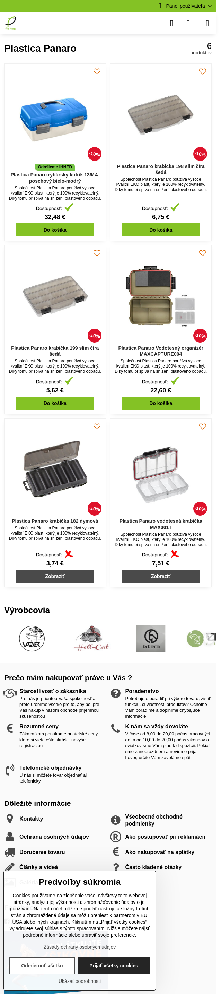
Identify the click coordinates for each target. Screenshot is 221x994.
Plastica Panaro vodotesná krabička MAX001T (161, 524)
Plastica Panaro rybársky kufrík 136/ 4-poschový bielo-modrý (55, 178)
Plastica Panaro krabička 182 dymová (55, 521)
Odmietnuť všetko (42, 965)
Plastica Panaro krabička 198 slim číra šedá (161, 169)
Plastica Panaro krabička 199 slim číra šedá (55, 351)
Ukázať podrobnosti (80, 981)
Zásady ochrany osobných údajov (80, 947)
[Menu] (207, 23)
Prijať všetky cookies (113, 965)
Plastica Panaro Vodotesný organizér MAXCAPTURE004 (160, 351)
